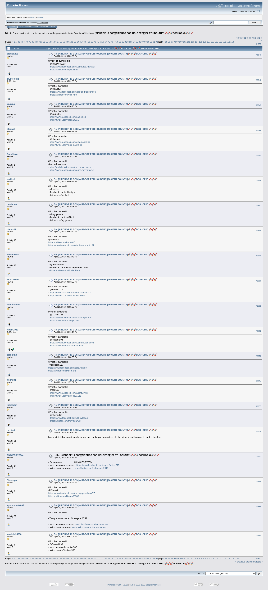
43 (19, 42)
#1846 (258, 180)
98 (175, 42)
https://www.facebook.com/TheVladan (69, 418)
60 (67, 42)
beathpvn (12, 204)
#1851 (258, 306)
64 (78, 42)
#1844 (258, 130)
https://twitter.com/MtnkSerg (62, 370)
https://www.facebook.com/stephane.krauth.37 (71, 245)
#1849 (258, 256)
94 (163, 42)
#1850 (258, 281)
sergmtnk (12, 354)
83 (131, 42)
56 (55, 42)
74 (106, 42)
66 (83, 42)
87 (143, 42)
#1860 (258, 535)
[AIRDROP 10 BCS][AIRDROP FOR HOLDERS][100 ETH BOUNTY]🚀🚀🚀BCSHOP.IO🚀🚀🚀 (144, 33)
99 (177, 42)
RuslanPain (13, 254)
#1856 (258, 431)
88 (145, 42)
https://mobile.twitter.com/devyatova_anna (70, 167)
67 (86, 42)
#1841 (258, 55)
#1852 (258, 331)
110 (220, 42)
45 (24, 42)
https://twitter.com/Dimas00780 (63, 496)
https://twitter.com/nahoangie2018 (91, 468)
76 (112, 42)
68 (89, 42)
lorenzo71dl (13, 279)
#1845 (258, 155)
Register (44, 27)
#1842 (258, 80)
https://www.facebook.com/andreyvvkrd (68, 393)
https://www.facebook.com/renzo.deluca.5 (70, 292)
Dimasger (12, 480)
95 (166, 42)
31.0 (39, 23)
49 (36, 42)
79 (120, 42)
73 (103, 42)
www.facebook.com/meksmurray (91, 524)
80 (123, 42)
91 (154, 42)
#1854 (258, 381)
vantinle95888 (14, 534)
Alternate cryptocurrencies (34, 33)
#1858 (258, 481)
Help (21, 27)
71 (98, 42)
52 (44, 42)
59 (64, 42)
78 (117, 42)
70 (95, 42)
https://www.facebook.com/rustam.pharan (70, 317)
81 (126, 42)
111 (224, 42)
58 (61, 42)
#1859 (258, 507)
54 (50, 42)
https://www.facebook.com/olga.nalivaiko (69, 142)
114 (7, 44)
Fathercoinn (13, 304)
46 (27, 42)
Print (258, 44)
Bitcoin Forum (12, 33)
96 (169, 42)
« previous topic (243, 38)
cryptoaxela (13, 79)
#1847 (258, 206)
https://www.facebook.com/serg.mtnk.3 (67, 367)
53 (47, 42)
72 (100, 42)
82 (129, 42)
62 (72, 42)
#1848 (258, 231)
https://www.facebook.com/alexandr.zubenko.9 (73, 91)
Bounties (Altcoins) (83, 33)
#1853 (258, 356)
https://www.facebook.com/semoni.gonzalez (72, 342)
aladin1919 (12, 329)
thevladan (12, 405)
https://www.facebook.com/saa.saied (67, 117)
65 (81, 42)
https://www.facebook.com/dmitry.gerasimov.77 (71, 493)
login (32, 17)
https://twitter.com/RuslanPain (65, 270)
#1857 (258, 456)
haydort (11, 430)
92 (157, 42)
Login (36, 27)
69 (92, 42)
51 (41, 42)
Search (28, 27)
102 (188, 42)
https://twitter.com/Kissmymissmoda (67, 295)
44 (21, 42)
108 (212, 42)
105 (200, 42)
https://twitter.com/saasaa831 (64, 120)
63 (75, 42)
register (40, 17)
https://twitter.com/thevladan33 (65, 421)
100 (181, 42)
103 (192, 42)
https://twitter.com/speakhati (64, 69)
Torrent (45, 23)
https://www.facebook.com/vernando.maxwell (72, 66)
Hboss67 (11, 229)
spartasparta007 (15, 505)
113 (232, 42)
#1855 (258, 406)
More (53, 27)
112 (228, 42)
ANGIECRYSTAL (15, 455)
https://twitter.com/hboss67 (61, 242)
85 (137, 42)
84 (134, 42)
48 (33, 42)
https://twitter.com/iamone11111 (65, 395)
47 (30, 42)
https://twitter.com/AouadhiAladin (66, 345)
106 (204, 42)
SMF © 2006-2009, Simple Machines (145, 585)
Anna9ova (12, 154)
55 (52, 42)
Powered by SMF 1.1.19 (117, 585)
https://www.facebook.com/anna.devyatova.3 (71, 170)
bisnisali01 (12, 53)
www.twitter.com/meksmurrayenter (89, 527)
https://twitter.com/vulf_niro (63, 94)
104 (196, 42)
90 (151, 42)
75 (109, 42)
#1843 (258, 105)
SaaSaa (11, 104)
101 (185, 42)
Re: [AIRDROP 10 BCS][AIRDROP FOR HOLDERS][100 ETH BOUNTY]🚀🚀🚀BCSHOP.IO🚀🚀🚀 (105, 53)
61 (69, 42)
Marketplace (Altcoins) (60, 33)
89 (148, 42)
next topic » (257, 561)
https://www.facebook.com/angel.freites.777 (97, 465)
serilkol (11, 179)
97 (172, 42)
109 (216, 42)
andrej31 (11, 380)
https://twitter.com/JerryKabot (64, 320)
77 (114, 42)
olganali (11, 129)
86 (140, 42)
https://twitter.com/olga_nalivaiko (65, 145)
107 (208, 42)
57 (58, 42)
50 (38, 42)
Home (13, 27)
